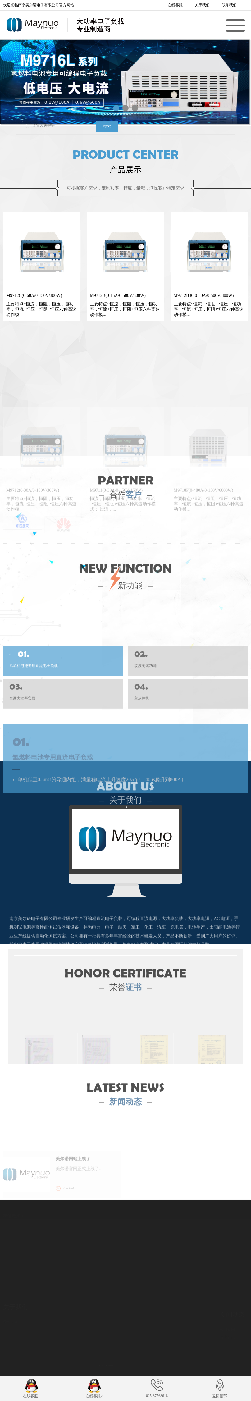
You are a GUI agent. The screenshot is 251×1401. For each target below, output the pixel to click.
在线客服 (171, 5)
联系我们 (229, 5)
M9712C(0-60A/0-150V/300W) (34, 295)
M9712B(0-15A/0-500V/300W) (118, 295)
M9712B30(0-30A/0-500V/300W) (204, 295)
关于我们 (202, 5)
